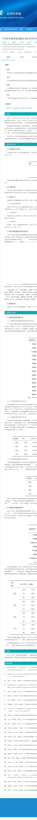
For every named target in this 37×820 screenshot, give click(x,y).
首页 (21, 29)
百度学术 (21, 676)
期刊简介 (30, 29)
